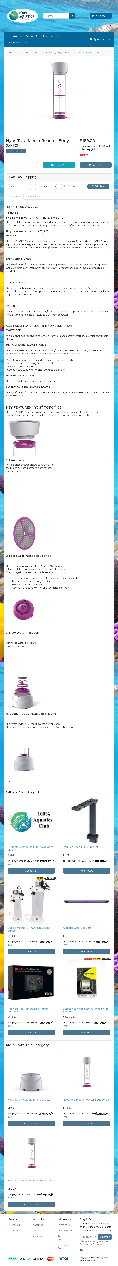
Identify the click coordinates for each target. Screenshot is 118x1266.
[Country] (46, 186)
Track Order (14, 1230)
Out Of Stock (31, 1123)
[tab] (15, 197)
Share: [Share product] (15, 151)
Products (15, 36)
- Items (98, 15)
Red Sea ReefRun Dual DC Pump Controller (28, 1010)
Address (37, 1236)
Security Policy (62, 1247)
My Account (15, 1225)
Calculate (98, 186)
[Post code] (72, 186)
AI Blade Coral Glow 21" (77, 927)
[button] (100, 39)
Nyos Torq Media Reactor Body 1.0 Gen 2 (86, 1101)
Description (15, 196)
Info (96, 149)
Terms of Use (65, 1225)
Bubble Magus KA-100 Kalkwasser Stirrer (29, 929)
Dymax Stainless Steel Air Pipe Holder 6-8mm (86, 1010)
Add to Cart (31, 870)
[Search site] (72, 16)
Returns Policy (62, 1238)
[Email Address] (89, 1237)
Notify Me (59, 165)
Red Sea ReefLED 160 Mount (80, 847)
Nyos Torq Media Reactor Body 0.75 (30, 1180)
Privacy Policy (65, 1230)
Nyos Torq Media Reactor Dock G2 (29, 1099)
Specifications (33, 196)
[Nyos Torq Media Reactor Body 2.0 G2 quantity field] (22, 165)
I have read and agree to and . (95, 1242)
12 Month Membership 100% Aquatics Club (30, 848)
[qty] (20, 186)
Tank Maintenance (21, 42)
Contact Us (50, 36)
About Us (32, 36)
